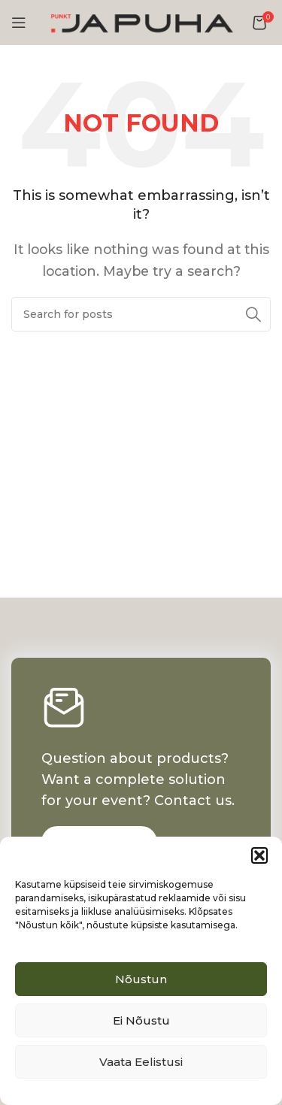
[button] (259, 855)
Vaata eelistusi (141, 1062)
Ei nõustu (141, 1020)
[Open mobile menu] (19, 23)
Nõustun (141, 979)
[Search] (141, 314)
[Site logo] (141, 21)
